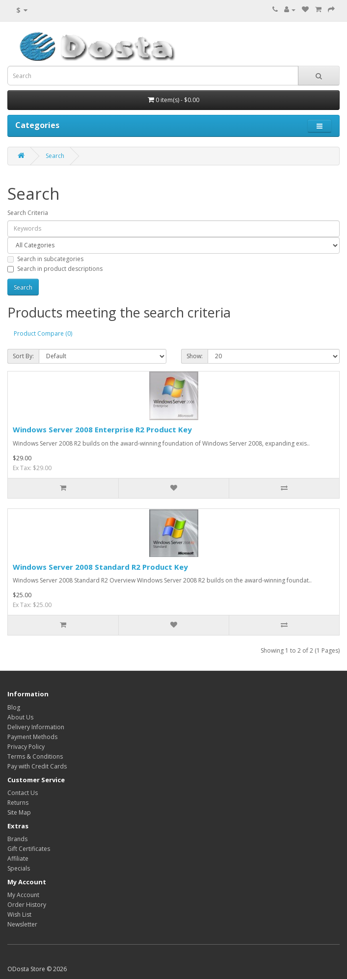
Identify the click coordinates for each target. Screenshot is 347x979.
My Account (23, 895)
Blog (13, 707)
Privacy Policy (26, 746)
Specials (18, 868)
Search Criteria (27, 213)
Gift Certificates (28, 849)
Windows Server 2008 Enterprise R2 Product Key (102, 429)
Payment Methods (32, 737)
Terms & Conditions (35, 756)
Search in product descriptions (55, 269)
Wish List (19, 914)
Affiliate (17, 858)
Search (55, 156)
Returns (17, 802)
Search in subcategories (45, 259)
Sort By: (23, 356)
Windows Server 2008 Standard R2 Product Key (100, 567)
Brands (17, 839)
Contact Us (22, 793)
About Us (20, 717)
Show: (195, 356)
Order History (26, 904)
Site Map (19, 812)
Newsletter (22, 924)
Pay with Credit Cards (37, 766)
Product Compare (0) (43, 333)
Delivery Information (35, 727)
